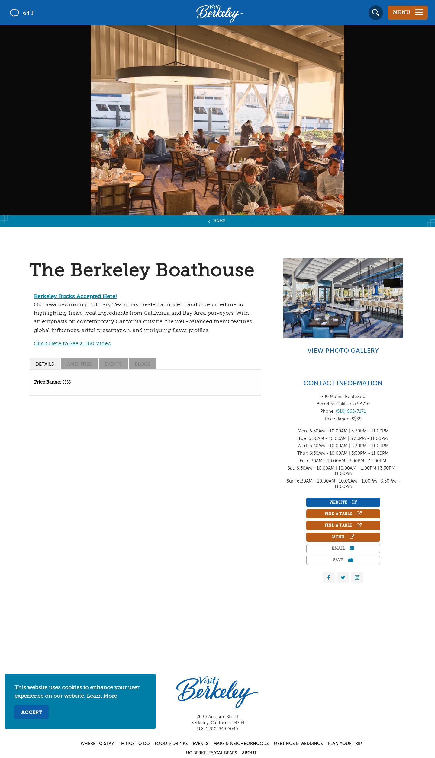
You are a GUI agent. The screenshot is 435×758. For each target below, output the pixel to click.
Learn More (102, 696)
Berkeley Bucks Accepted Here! (75, 296)
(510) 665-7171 (351, 411)
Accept (31, 712)
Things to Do (134, 744)
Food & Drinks (171, 744)
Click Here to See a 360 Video (72, 343)
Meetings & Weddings (298, 744)
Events (200, 744)
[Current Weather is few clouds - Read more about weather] (39, 13)
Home (219, 221)
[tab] (45, 363)
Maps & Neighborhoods (241, 744)
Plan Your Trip (345, 744)
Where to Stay (97, 744)
